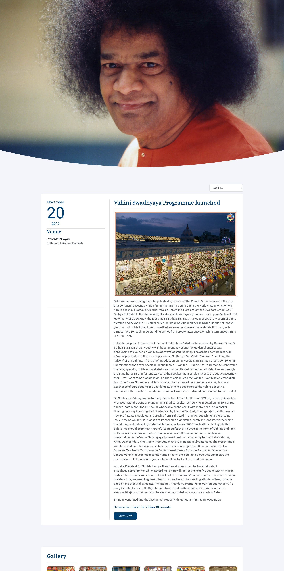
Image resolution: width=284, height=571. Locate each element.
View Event (125, 516)
